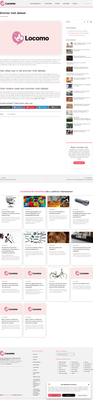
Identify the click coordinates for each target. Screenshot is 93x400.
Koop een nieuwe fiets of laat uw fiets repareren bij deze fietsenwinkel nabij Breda (58, 285)
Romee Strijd (75, 362)
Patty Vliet (87, 371)
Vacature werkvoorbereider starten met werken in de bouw (82, 79)
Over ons (35, 354)
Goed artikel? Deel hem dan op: (77, 35)
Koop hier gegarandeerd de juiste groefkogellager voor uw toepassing (34, 285)
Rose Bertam (88, 366)
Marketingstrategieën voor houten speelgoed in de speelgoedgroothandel (33, 213)
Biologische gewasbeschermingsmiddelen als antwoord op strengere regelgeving (82, 118)
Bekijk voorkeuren (82, 395)
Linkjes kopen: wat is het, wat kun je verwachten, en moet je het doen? (36, 383)
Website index (36, 376)
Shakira (86, 362)
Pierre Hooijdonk (63, 366)
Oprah (73, 373)
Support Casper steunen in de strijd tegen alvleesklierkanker (82, 44)
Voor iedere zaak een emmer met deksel (78, 33)
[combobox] (88, 3)
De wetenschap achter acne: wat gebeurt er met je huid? (82, 131)
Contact (75, 3)
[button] (88, 384)
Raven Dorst (75, 371)
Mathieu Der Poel (89, 369)
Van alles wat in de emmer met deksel (77, 31)
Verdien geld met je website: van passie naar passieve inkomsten (36, 392)
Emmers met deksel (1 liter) (81, 283)
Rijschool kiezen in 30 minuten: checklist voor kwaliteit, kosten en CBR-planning (78, 74)
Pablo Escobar (62, 362)
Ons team (35, 356)
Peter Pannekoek (63, 373)
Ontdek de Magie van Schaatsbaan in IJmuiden (82, 85)
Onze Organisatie (35, 3)
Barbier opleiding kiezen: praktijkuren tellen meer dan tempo (82, 57)
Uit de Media (36, 364)
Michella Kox (88, 367)
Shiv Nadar (74, 369)
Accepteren (54, 395)
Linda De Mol (62, 371)
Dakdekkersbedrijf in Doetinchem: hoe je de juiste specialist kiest (82, 105)
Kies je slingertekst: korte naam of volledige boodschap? (82, 98)
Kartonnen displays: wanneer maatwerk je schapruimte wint (81, 68)
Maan (60, 367)
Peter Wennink (88, 364)
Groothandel (4, 16)
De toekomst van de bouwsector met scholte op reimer (81, 92)
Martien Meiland (76, 364)
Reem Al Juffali (75, 366)
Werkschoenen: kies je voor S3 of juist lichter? (81, 50)
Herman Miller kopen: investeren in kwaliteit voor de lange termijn (11, 213)
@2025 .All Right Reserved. (11, 395)
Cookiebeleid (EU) (36, 373)
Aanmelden (66, 3)
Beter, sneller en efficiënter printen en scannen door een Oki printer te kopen (10, 321)
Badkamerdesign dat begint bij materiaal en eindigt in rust (81, 111)
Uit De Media (48, 3)
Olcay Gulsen (62, 364)
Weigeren (68, 395)
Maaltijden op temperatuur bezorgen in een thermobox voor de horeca (10, 285)
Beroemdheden (37, 362)
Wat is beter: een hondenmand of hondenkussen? (82, 124)
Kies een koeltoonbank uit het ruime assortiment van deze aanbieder (82, 249)
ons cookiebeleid (76, 391)
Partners (57, 3)
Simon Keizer (75, 367)
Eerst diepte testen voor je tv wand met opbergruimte (76, 63)
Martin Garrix (62, 369)
